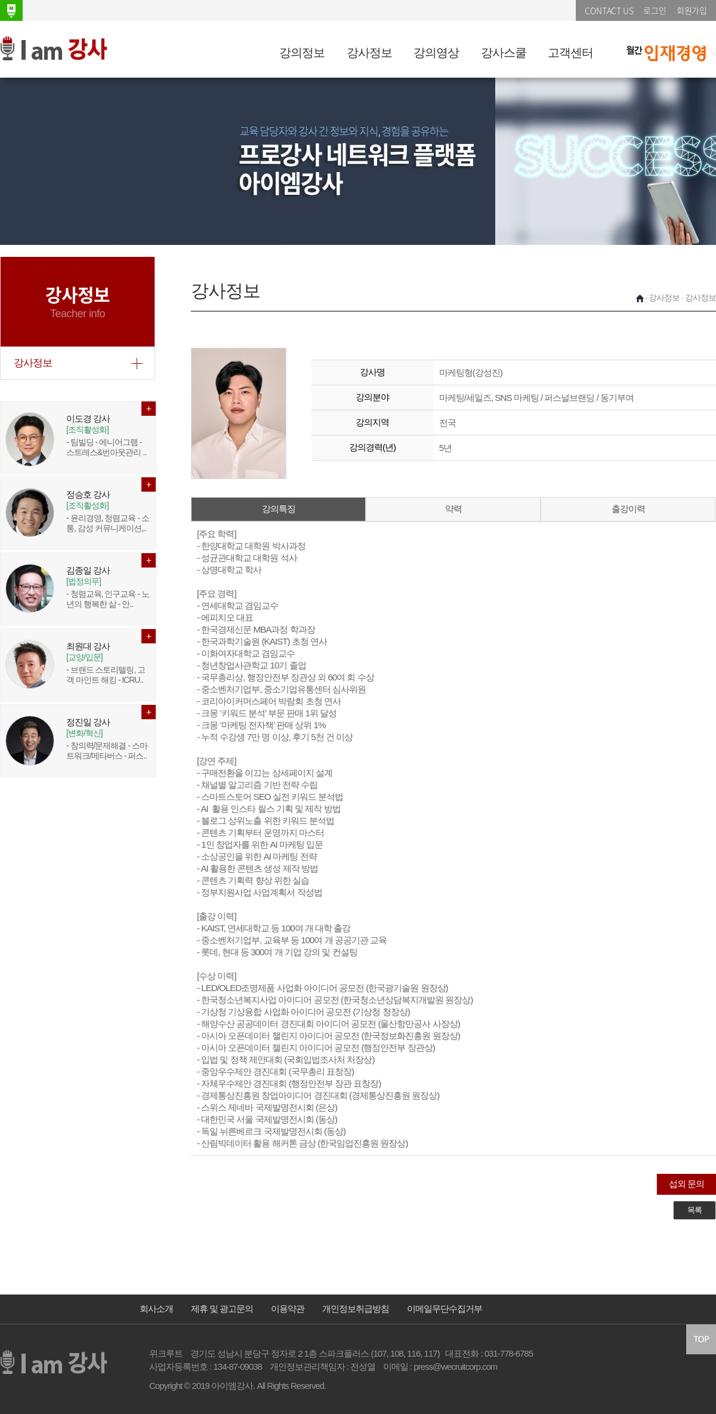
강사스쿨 (503, 52)
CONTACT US (609, 10)
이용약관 (287, 1308)
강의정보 (302, 52)
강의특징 (278, 509)
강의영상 (436, 52)
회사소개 (156, 1308)
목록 (694, 1210)
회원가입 (692, 10)
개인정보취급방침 (355, 1308)
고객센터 (570, 52)
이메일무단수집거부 (444, 1308)
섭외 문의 (686, 1184)
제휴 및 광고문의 (222, 1308)
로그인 (654, 10)
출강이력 (628, 509)
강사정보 (369, 52)
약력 (453, 509)
